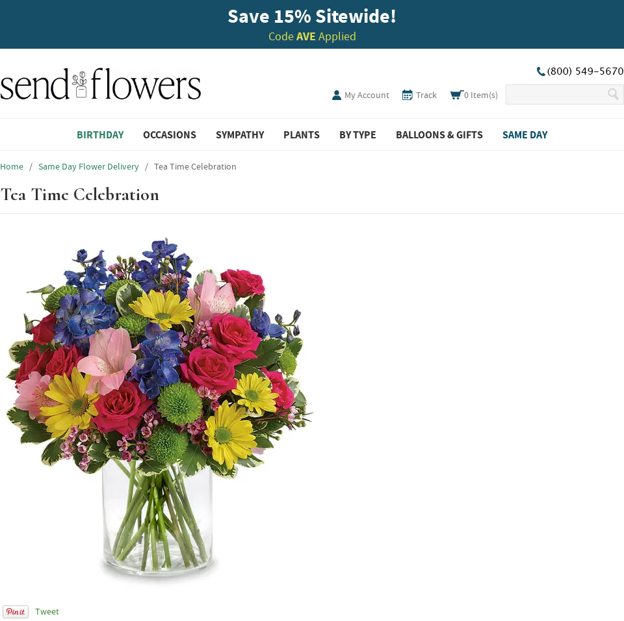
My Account (366, 95)
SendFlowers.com (101, 81)
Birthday (100, 134)
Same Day (524, 134)
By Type (357, 134)
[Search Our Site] (556, 94)
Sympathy (240, 134)
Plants (301, 134)
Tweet (47, 611)
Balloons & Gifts (439, 134)
